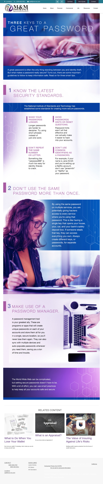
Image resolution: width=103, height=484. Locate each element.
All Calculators (32, 469)
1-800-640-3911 (19, 1)
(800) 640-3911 (14, 467)
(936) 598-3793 (12, 465)
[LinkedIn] (57, 1)
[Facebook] (62, 1)
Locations (8, 1)
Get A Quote (81, 1)
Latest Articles (32, 465)
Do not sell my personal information (60, 468)
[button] (44, 8)
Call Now (70, 1)
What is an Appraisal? (48, 435)
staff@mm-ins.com (33, 1)
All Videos (31, 467)
